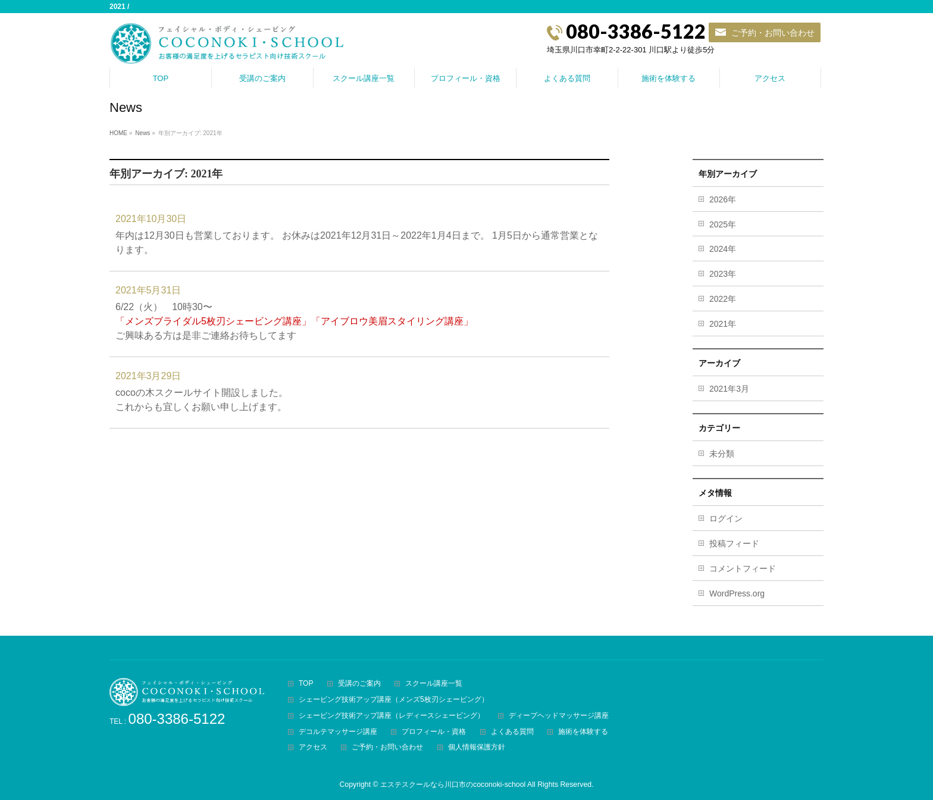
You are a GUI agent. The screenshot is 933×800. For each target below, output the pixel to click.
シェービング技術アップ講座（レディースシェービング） (391, 716)
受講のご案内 (359, 684)
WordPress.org (737, 593)
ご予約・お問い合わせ (773, 32)
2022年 (722, 299)
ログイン (726, 518)
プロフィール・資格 (434, 732)
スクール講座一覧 (433, 684)
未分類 (721, 453)
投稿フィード (734, 543)
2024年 (722, 249)
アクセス (313, 747)
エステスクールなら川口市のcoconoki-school (452, 784)
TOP (306, 684)
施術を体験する (583, 732)
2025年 (722, 224)
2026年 (722, 199)
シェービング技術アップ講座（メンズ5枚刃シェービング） (394, 700)
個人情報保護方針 (476, 747)
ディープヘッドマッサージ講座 (559, 716)
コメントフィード (742, 568)
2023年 (722, 274)
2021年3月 (729, 388)
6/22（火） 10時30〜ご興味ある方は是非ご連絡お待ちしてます (294, 321)
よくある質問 (512, 732)
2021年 (722, 324)
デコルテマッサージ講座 (338, 732)
